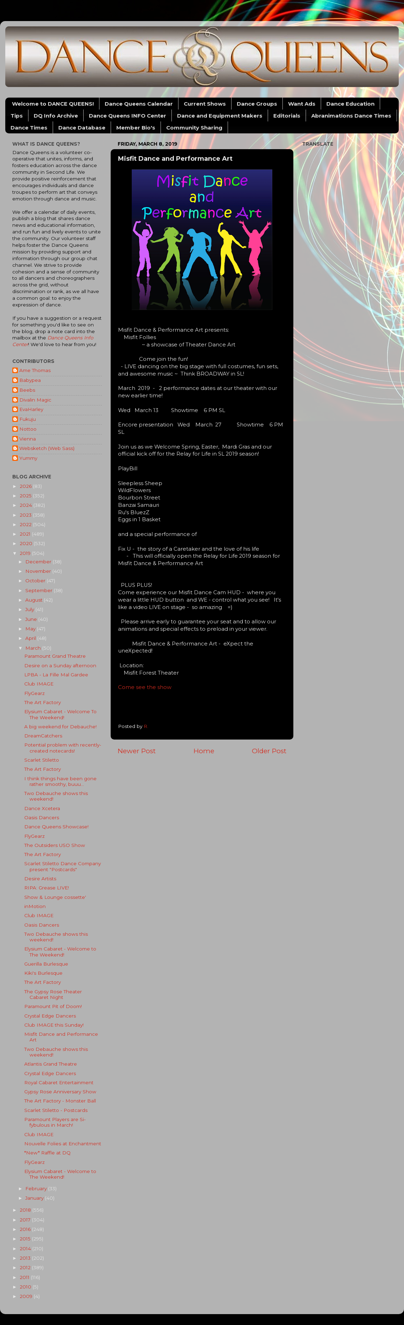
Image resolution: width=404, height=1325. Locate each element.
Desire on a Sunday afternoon (60, 665)
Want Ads (301, 103)
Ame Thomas (35, 370)
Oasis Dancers (41, 817)
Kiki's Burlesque (43, 973)
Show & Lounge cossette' (55, 897)
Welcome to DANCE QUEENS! (53, 103)
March (33, 648)
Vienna (27, 439)
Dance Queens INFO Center (127, 115)
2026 (26, 486)
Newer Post (137, 751)
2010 (26, 1287)
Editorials (286, 115)
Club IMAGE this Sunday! (54, 1025)
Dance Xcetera (42, 808)
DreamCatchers (43, 735)
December (39, 561)
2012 (26, 1267)
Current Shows (205, 103)
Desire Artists (40, 878)
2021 (26, 534)
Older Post (269, 751)
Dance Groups (257, 103)
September (39, 590)
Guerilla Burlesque (46, 964)
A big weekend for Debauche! (60, 726)
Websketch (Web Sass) (46, 448)
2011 (25, 1277)
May (31, 628)
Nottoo (28, 429)
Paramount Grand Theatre (55, 656)
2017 (26, 1220)
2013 (26, 1258)
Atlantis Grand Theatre (50, 1064)
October (36, 580)
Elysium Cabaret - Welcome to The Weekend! (60, 951)
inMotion (35, 906)
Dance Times (29, 127)
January (35, 1198)
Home (204, 751)
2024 (26, 505)
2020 (27, 543)
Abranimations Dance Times (351, 115)
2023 (26, 515)
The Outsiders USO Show (54, 845)
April (31, 638)
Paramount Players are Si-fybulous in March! (55, 1122)
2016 (26, 1229)
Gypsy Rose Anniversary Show (60, 1091)
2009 (27, 1296)
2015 (26, 1238)
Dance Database (81, 127)
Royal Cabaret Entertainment (58, 1082)
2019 (26, 553)
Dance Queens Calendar (139, 103)
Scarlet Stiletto (41, 760)
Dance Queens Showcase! (56, 826)
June (31, 619)
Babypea (30, 380)
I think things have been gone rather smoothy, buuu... (60, 781)
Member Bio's (135, 127)
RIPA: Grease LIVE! (46, 887)
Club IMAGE (38, 684)
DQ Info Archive (56, 115)
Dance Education (350, 103)
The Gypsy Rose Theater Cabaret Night (53, 994)
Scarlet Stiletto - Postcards (55, 1110)
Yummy (28, 458)
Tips (17, 115)
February (36, 1188)
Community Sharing (194, 127)
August (34, 600)
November (38, 571)
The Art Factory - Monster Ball (60, 1101)
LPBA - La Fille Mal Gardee (56, 674)
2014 (26, 1248)
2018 (26, 1210)
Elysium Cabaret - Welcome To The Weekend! (60, 714)
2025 (26, 495)
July (30, 609)
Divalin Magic (35, 400)
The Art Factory (42, 702)
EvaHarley (31, 409)
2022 (26, 524)
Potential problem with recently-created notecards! (62, 747)
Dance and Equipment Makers (219, 115)
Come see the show (144, 687)
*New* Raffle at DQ (47, 1152)
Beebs (27, 390)
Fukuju (27, 419)
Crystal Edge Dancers (50, 1016)
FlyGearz (34, 693)
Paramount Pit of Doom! (53, 1006)
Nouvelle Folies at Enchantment (62, 1143)
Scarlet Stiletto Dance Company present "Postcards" (62, 866)
